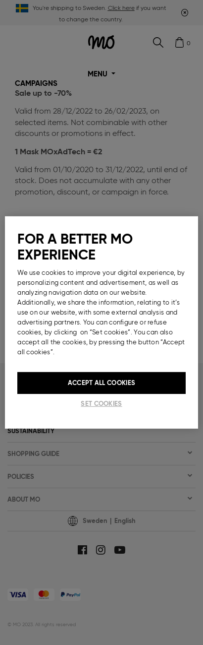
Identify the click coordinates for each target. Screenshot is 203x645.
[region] (101, 322)
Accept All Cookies (101, 383)
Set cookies (101, 403)
